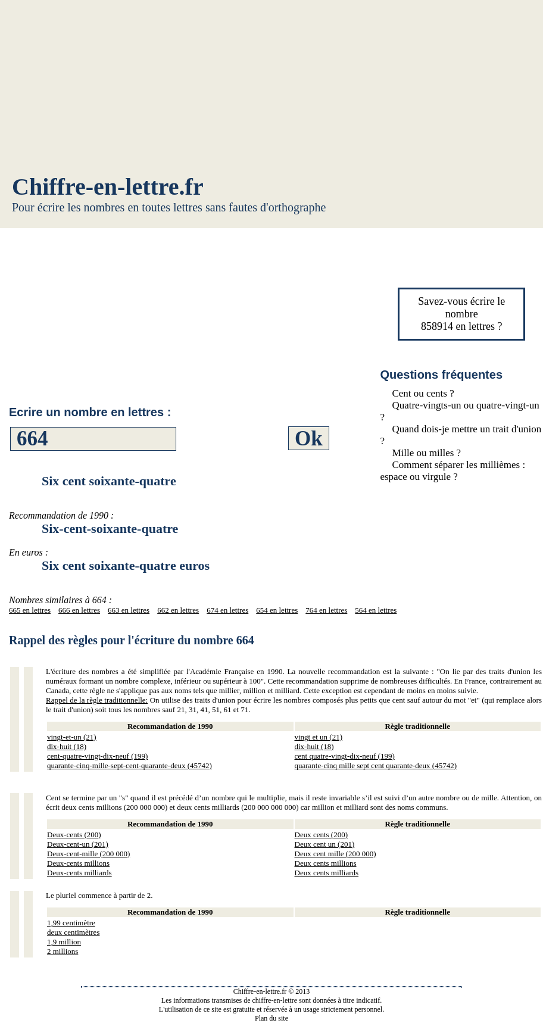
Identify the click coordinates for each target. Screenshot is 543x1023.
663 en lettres (128, 610)
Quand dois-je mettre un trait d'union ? (460, 435)
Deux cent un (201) (325, 844)
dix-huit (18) (66, 746)
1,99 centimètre (71, 922)
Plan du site (271, 1018)
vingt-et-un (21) (71, 736)
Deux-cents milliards (79, 872)
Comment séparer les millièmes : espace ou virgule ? (452, 470)
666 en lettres (79, 610)
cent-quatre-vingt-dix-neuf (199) (97, 755)
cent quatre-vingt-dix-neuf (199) (345, 755)
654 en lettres (277, 610)
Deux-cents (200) (74, 834)
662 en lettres (178, 610)
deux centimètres (73, 932)
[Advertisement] (271, 89)
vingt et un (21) (319, 736)
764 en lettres (326, 610)
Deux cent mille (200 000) (335, 853)
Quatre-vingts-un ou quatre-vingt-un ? (459, 411)
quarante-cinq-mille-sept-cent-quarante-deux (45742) (129, 765)
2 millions (62, 951)
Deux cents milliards (327, 872)
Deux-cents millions (78, 863)
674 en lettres (227, 610)
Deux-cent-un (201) (77, 844)
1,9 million (64, 941)
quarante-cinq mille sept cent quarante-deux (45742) (376, 765)
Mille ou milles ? (426, 453)
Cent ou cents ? (423, 393)
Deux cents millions (326, 863)
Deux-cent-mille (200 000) (88, 853)
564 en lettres (376, 610)
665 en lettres (30, 610)
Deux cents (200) (321, 834)
